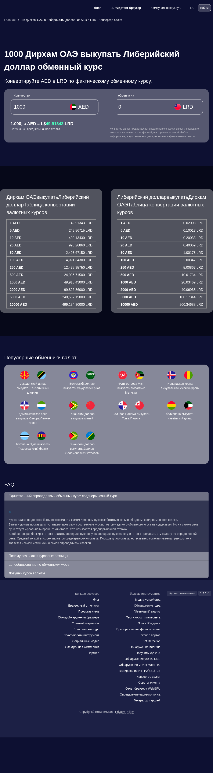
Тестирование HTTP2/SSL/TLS (139, 670)
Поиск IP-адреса (149, 623)
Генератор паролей (147, 700)
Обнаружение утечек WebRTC (139, 665)
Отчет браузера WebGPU (143, 688)
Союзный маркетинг (85, 623)
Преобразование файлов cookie (138, 629)
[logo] (23, 8)
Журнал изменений (182, 593)
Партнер (93, 653)
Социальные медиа (85, 641)
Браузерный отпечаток (83, 605)
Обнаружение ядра (147, 605)
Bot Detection (151, 641)
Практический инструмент (81, 635)
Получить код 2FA (148, 653)
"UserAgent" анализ (147, 611)
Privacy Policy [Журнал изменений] (124, 712)
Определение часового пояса (140, 694)
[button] (106, 496)
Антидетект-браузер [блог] (123, 8)
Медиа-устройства (147, 599)
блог (95, 8)
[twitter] (24, 602)
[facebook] (16, 602)
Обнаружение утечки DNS (142, 659)
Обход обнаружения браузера (78, 617)
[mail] (7, 602)
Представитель (88, 611)
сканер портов (150, 635)
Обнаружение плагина (145, 647)
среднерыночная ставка (45, 129)
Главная (9, 20)
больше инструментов (145, 593)
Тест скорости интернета (143, 617)
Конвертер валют (148, 676)
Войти (204, 8)
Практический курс (86, 629)
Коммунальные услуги (163, 8)
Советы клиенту (149, 682)
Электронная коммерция (82, 647)
